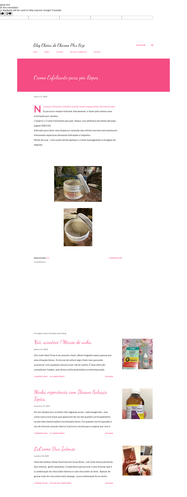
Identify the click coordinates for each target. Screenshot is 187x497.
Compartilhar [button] (115, 258)
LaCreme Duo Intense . (56, 449)
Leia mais (109, 376)
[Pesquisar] (140, 45)
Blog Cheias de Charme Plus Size (59, 45)
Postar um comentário (60, 483)
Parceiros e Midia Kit (78, 52)
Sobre (47, 52)
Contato (59, 52)
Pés (48, 258)
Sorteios (97, 52)
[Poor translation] (9, 14)
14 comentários (56, 376)
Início (35, 52)
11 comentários (56, 433)
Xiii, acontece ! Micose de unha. (63, 342)
